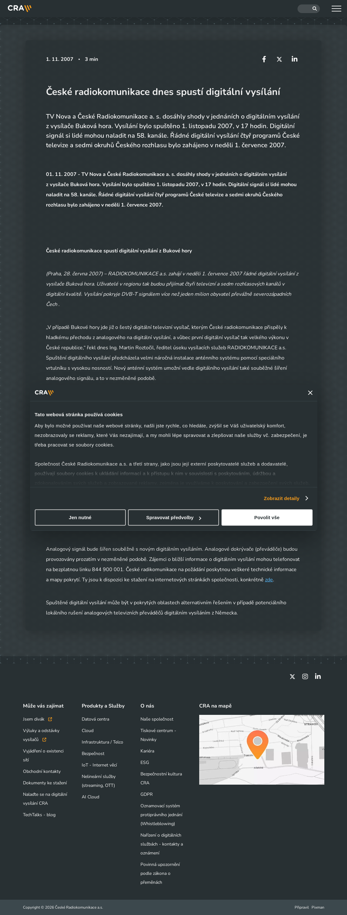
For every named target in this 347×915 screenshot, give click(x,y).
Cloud (88, 731)
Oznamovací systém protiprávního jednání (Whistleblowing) (161, 815)
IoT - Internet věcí (99, 765)
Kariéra (147, 751)
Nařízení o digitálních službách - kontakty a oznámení (161, 844)
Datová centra (95, 719)
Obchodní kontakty (42, 771)
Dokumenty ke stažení (45, 783)
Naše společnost (156, 719)
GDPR (146, 794)
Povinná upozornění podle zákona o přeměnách (160, 873)
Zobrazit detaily (281, 498)
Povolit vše (266, 517)
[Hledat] (309, 8)
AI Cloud (90, 797)
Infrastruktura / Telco (102, 742)
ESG (144, 762)
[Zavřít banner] (310, 392)
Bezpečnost (93, 754)
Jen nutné (80, 517)
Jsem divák (37, 719)
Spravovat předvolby (173, 517)
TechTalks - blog (39, 815)
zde (269, 579)
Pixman (318, 907)
